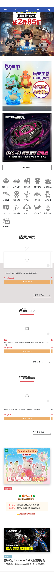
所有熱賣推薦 (38, 295)
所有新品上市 (38, 362)
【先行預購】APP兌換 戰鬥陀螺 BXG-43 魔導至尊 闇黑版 (20, 273)
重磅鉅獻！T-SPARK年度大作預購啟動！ (25, 560)
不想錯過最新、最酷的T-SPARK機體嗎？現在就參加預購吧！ (25, 564)
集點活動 (8, 488)
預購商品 (8, 556)
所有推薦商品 (38, 431)
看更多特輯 (26, 167)
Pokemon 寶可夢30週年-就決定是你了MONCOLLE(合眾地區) (22, 410)
